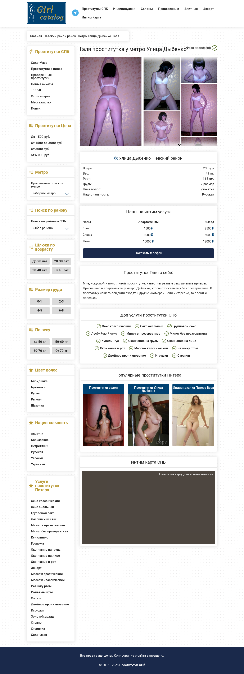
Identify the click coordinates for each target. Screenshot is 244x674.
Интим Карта (91, 17)
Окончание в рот (43, 562)
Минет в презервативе (48, 525)
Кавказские (40, 440)
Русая (35, 393)
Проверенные (168, 9)
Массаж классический (48, 580)
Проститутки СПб (132, 665)
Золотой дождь (42, 616)
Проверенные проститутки (41, 76)
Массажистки (41, 102)
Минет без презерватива (49, 531)
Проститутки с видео (46, 69)
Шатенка (37, 405)
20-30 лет (61, 261)
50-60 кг (61, 342)
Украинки (38, 464)
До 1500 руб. (40, 137)
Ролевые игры (42, 592)
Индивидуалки (124, 9)
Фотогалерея (40, 96)
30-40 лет (39, 270)
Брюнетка (38, 387)
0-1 (39, 301)
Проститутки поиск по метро (47, 184)
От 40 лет (61, 270)
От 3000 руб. (40, 149)
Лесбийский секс (44, 519)
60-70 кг (39, 351)
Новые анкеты (42, 84)
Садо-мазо (39, 635)
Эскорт (208, 9)
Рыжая (36, 399)
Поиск (35, 108)
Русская (37, 452)
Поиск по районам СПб (48, 221)
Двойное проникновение (50, 604)
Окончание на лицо (45, 556)
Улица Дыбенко (135, 158)
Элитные (191, 9)
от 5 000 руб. (40, 155)
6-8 (61, 310)
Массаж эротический (47, 574)
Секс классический (45, 501)
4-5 (39, 310)
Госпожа (37, 543)
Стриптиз (38, 629)
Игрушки (37, 610)
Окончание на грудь (45, 549)
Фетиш (36, 598)
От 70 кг (61, 351)
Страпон (37, 622)
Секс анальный (42, 507)
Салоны (147, 9)
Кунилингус (39, 537)
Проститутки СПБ (95, 9)
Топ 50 (36, 90)
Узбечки (37, 458)
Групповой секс (42, 513)
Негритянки (39, 446)
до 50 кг (40, 342)
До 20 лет (39, 261)
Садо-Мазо (39, 63)
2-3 (61, 301)
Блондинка (39, 381)
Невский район (167, 158)
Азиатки (37, 434)
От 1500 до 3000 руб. (46, 143)
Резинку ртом (41, 586)
